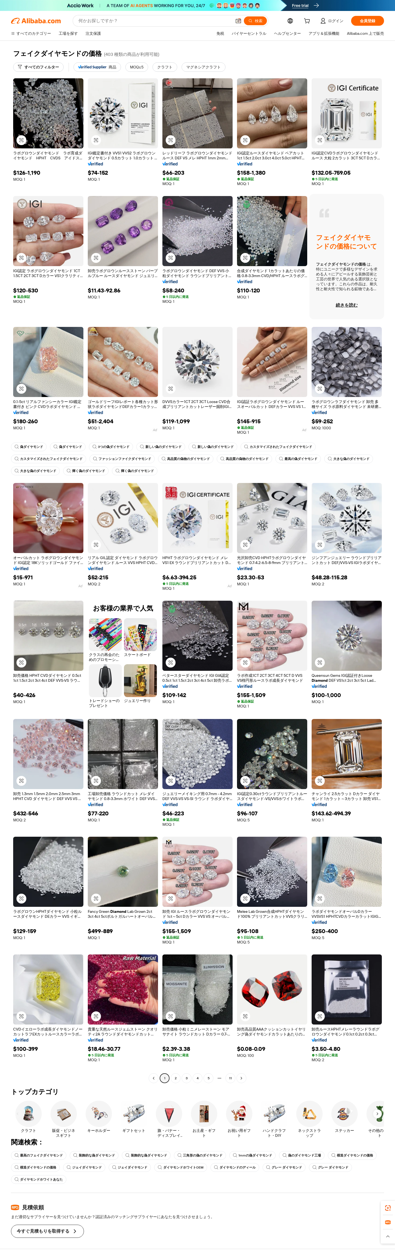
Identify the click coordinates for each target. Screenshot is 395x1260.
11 (230, 1078)
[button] (238, 21)
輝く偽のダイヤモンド (86, 471)
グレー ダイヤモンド (284, 1167)
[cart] (308, 21)
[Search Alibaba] (154, 21)
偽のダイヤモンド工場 (302, 1155)
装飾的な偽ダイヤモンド (94, 1155)
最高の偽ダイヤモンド (298, 459)
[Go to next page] (241, 1078)
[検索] (255, 20)
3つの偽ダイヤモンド (110, 447)
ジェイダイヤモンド (84, 1167)
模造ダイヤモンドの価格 (352, 1155)
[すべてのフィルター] (38, 67)
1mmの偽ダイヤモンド (252, 1155)
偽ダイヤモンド (29, 447)
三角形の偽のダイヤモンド (199, 1155)
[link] (388, 1208)
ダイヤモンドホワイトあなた (39, 1179)
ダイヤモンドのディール (235, 1167)
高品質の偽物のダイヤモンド (186, 459)
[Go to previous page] (154, 1078)
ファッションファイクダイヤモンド (122, 459)
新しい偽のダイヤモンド (161, 447)
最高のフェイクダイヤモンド (39, 1155)
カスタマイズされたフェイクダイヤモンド (278, 447)
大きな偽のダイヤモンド (348, 459)
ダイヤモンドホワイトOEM (181, 1167)
